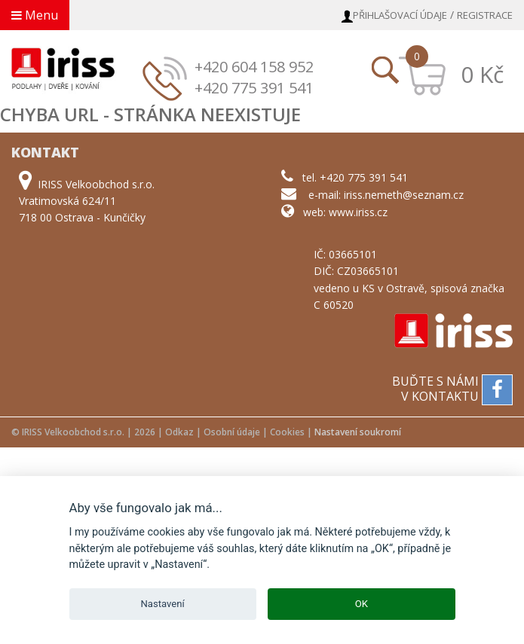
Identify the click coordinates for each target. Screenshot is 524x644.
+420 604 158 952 (254, 66)
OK (361, 603)
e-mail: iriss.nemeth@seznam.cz (386, 195)
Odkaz (179, 432)
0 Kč (482, 74)
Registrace (485, 15)
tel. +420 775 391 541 (355, 177)
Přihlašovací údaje (400, 15)
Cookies (287, 432)
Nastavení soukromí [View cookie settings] (357, 432)
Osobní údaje (232, 432)
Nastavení (163, 603)
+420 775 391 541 (254, 88)
